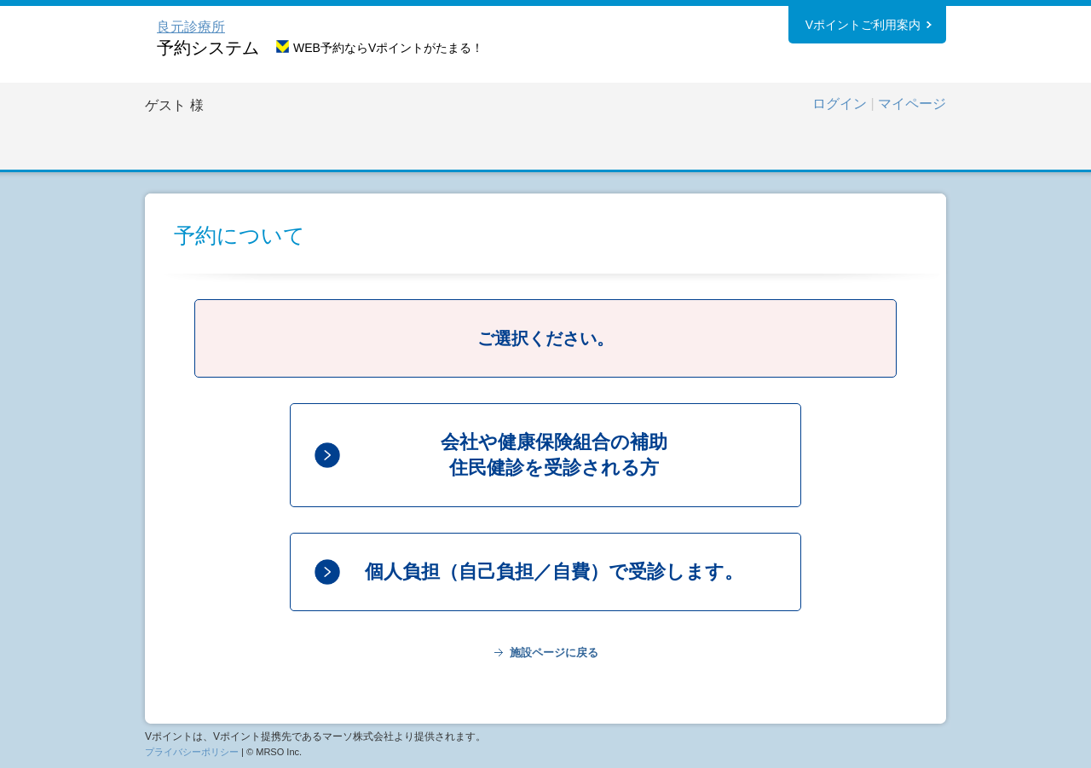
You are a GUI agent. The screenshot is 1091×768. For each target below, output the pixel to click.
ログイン (839, 103)
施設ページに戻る (554, 652)
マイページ (912, 103)
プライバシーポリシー (192, 752)
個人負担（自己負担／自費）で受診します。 (554, 571)
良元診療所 (191, 27)
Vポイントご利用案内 (863, 25)
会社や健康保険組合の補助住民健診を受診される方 (554, 454)
